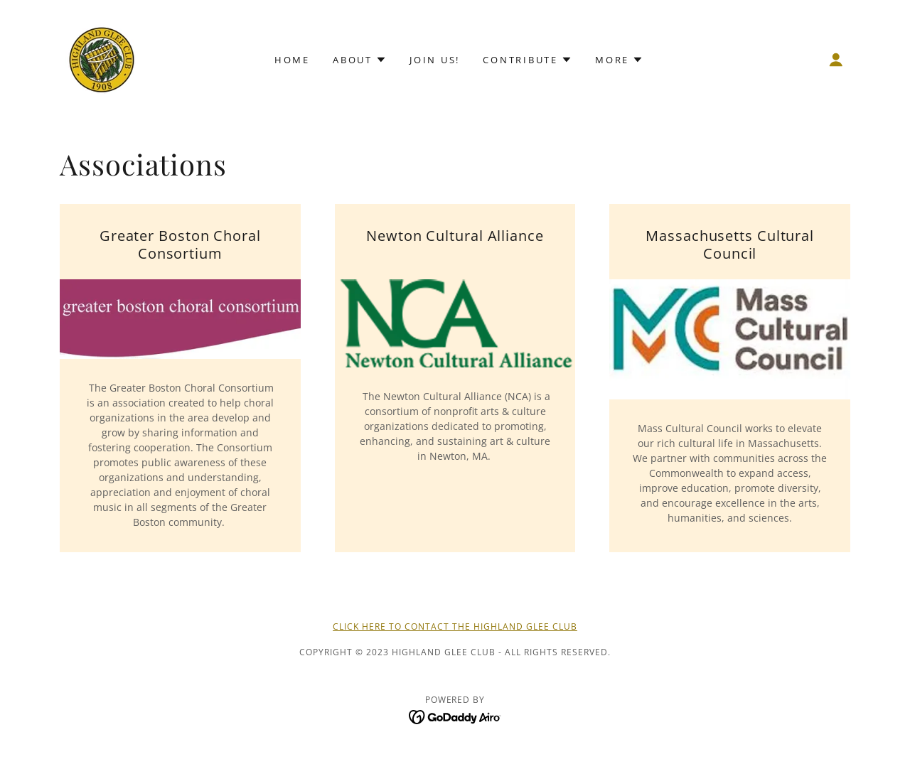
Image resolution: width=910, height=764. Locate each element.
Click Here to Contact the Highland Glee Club (455, 626)
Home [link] (292, 59)
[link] (101, 58)
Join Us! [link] (435, 59)
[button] (836, 59)
